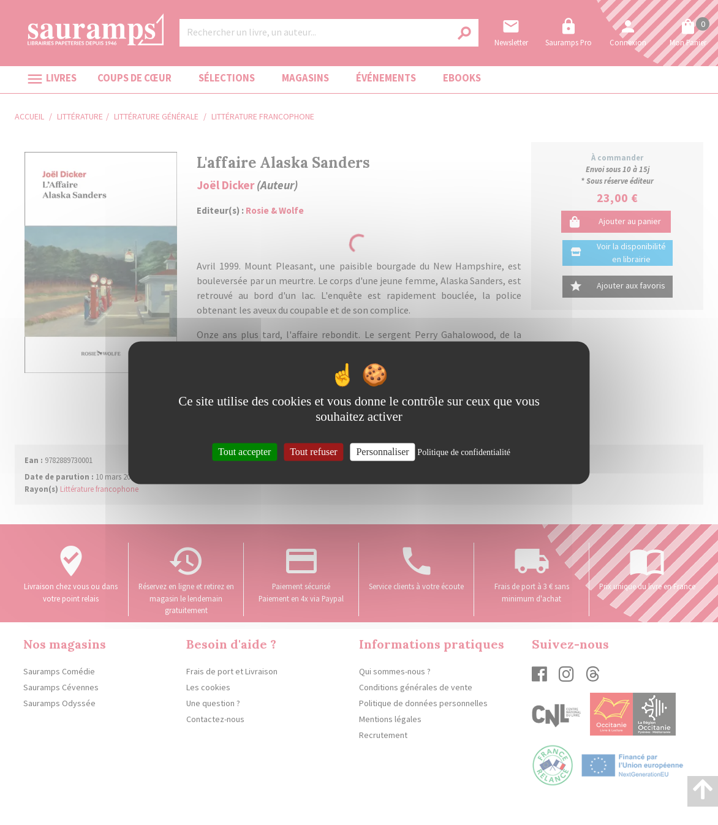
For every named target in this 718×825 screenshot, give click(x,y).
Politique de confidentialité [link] (463, 452)
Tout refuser (314, 451)
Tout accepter (244, 451)
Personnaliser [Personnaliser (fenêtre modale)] (382, 451)
